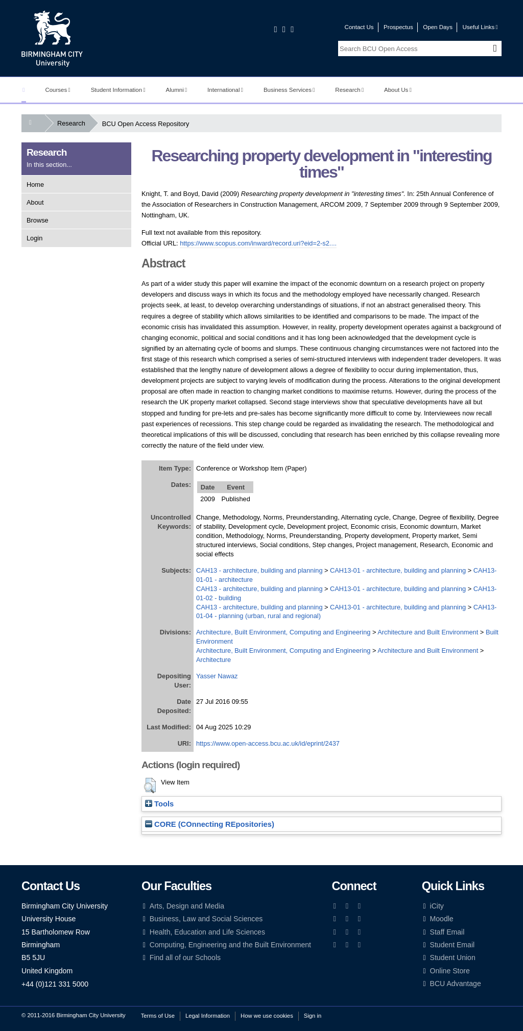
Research (349, 90)
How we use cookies (267, 1016)
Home (35, 184)
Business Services (289, 90)
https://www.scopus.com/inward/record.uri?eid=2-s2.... (258, 243)
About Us (398, 90)
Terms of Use (158, 1016)
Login (34, 238)
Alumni (176, 90)
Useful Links (479, 27)
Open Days (438, 27)
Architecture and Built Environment (427, 632)
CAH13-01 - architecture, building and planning (398, 570)
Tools (159, 804)
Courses (57, 90)
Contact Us (359, 27)
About (35, 202)
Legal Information (207, 1016)
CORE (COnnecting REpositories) (209, 824)
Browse (38, 220)
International (225, 90)
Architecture (213, 660)
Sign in (312, 1016)
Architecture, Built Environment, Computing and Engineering (283, 632)
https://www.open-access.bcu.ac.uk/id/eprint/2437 (268, 743)
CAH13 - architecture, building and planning (259, 570)
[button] (150, 785)
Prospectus (398, 27)
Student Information (118, 90)
